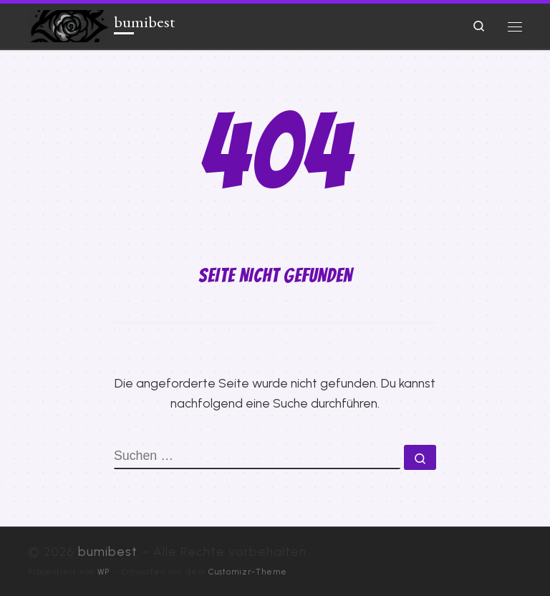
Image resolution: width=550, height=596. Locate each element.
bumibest (108, 551)
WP (103, 572)
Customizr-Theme (247, 572)
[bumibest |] (68, 24)
